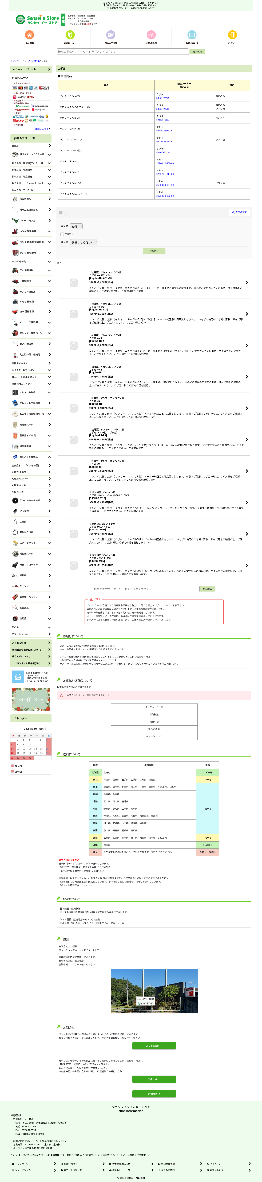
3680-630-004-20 (165, 184)
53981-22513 (162, 108)
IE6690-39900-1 (164, 130)
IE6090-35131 (163, 152)
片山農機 (140, 1177)
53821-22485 (162, 97)
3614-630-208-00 (165, 163)
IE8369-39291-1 (164, 141)
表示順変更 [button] (239, 212)
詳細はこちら (42, 128)
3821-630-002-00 (165, 195)
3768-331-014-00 (165, 174)
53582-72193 (162, 119)
